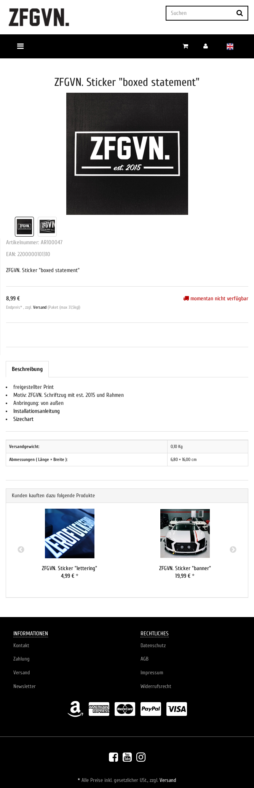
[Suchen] (199, 13)
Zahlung (21, 659)
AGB (145, 659)
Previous (21, 550)
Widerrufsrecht (156, 686)
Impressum (152, 672)
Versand (40, 307)
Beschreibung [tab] (27, 369)
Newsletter (24, 686)
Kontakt (21, 645)
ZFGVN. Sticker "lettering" (69, 568)
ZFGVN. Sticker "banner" (185, 568)
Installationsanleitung (36, 411)
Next (233, 550)
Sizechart (23, 419)
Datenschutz (153, 645)
